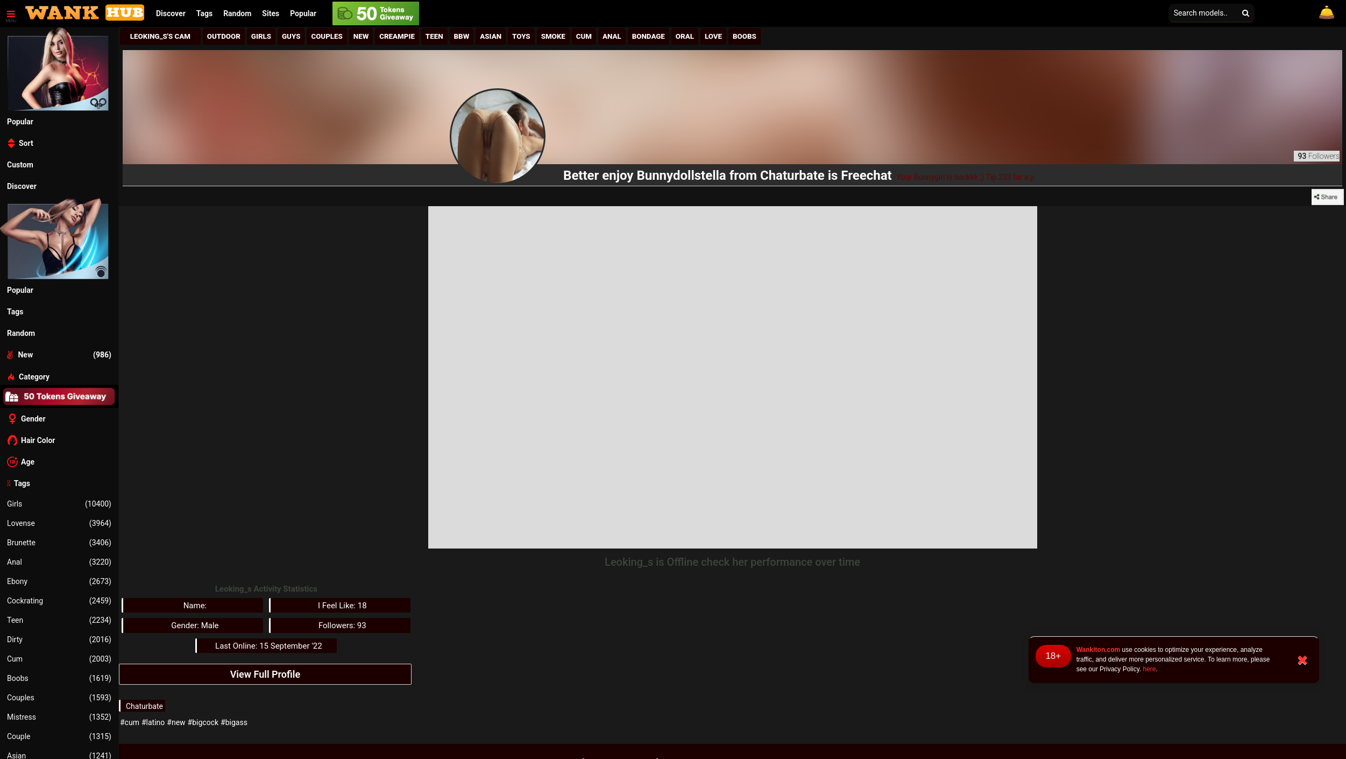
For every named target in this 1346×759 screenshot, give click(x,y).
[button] (271, 13)
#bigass (234, 722)
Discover (171, 13)
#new (176, 722)
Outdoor (223, 36)
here (1149, 669)
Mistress (59, 717)
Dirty (59, 639)
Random (237, 13)
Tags (204, 13)
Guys (291, 36)
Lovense (59, 523)
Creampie (397, 36)
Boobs (59, 678)
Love (713, 36)
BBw (462, 36)
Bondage (648, 36)
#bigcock (203, 722)
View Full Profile (265, 674)
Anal (59, 562)
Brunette (59, 542)
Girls (59, 503)
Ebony (59, 581)
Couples (59, 697)
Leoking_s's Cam (160, 36)
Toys (521, 36)
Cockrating (59, 600)
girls (261, 36)
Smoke (553, 36)
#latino (153, 722)
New (361, 36)
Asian (490, 36)
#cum (129, 722)
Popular (303, 13)
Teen (59, 620)
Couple (59, 736)
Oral (685, 36)
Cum (59, 658)
